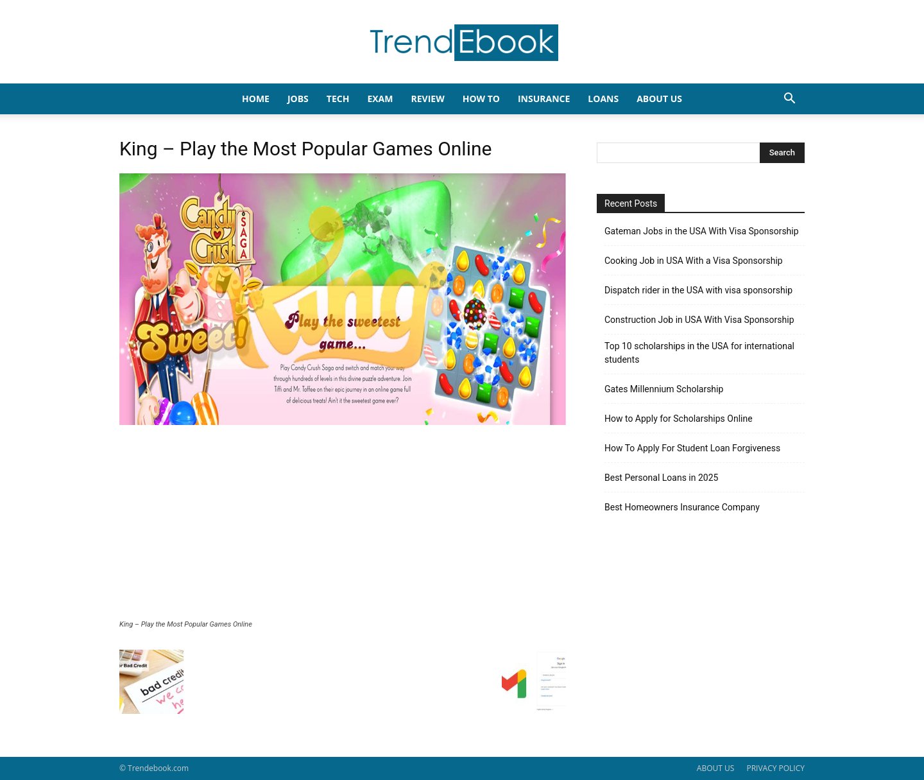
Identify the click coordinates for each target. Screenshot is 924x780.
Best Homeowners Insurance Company (682, 507)
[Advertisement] (342, 524)
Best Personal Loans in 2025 (661, 477)
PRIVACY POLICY (775, 768)
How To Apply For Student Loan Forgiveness (692, 448)
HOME (256, 98)
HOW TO (481, 98)
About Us (659, 98)
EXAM (380, 98)
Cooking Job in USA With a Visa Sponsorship (693, 261)
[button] (789, 100)
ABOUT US (715, 768)
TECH (338, 98)
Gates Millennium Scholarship (663, 389)
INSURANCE (544, 98)
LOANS (603, 98)
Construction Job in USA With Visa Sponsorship (699, 320)
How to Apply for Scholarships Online (678, 418)
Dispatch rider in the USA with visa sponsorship (698, 290)
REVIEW (427, 98)
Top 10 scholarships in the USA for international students (699, 353)
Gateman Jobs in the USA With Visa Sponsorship (701, 231)
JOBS (298, 98)
